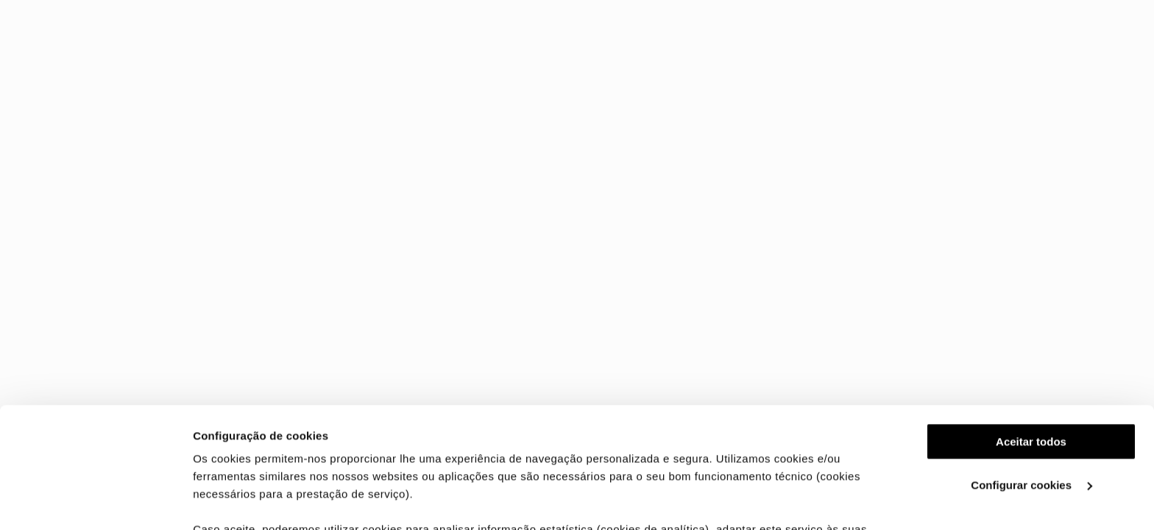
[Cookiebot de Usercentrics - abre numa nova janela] (95, 501)
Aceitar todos (1031, 321)
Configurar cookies (1031, 364)
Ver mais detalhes (240, 501)
